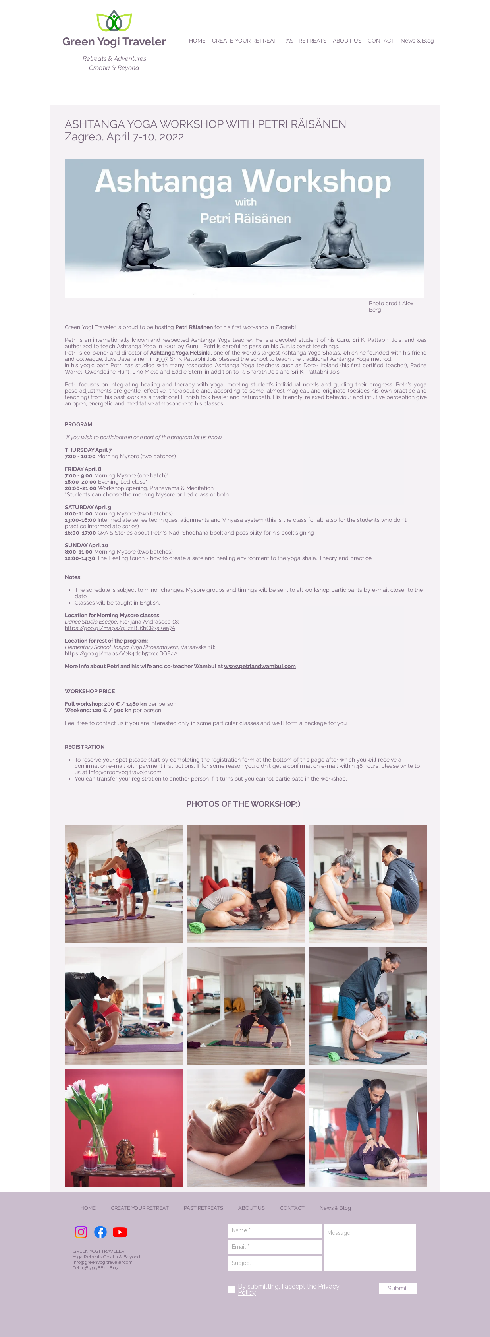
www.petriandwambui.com (260, 666)
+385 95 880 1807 (99, 1268)
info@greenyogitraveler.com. (126, 772)
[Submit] (398, 1288)
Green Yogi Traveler (114, 41)
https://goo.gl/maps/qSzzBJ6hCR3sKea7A (120, 628)
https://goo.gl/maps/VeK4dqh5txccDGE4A (121, 653)
